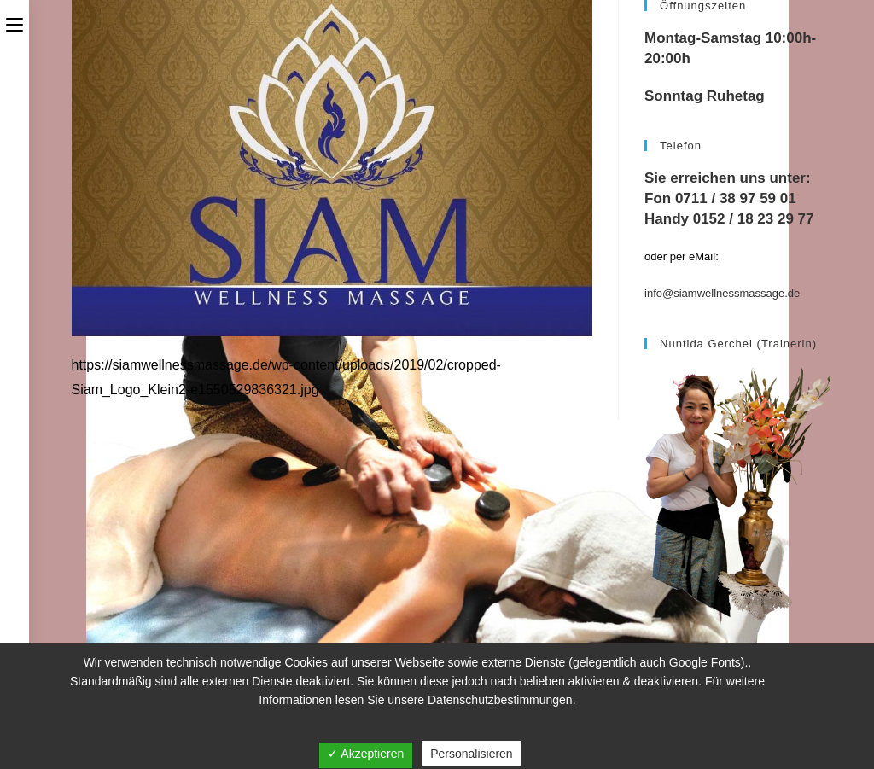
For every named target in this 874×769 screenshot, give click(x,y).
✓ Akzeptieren (366, 753)
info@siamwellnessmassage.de (722, 293)
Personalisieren (471, 753)
